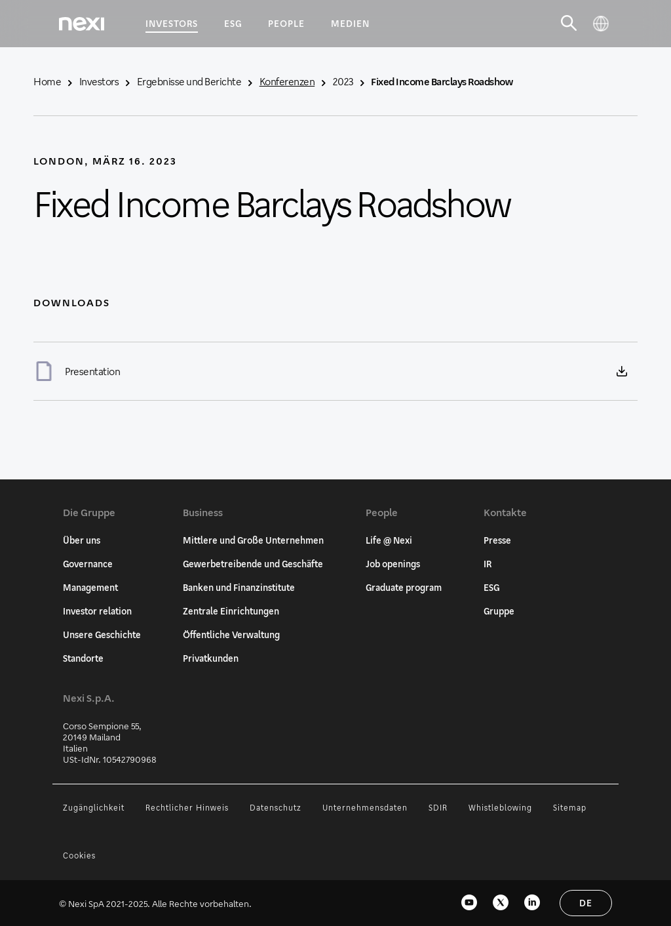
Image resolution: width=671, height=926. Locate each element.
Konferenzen (287, 81)
